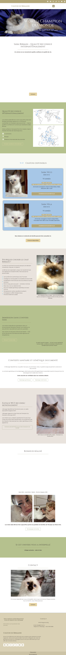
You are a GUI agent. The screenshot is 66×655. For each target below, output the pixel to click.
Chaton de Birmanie (20, 6)
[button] (53, 6)
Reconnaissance (33, 654)
